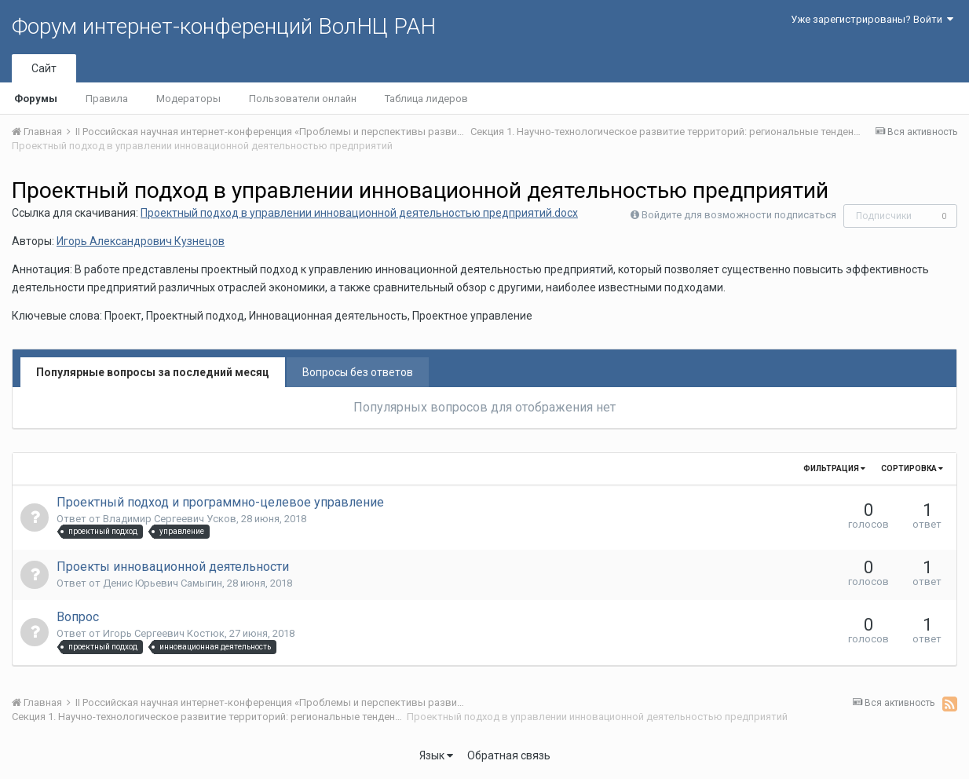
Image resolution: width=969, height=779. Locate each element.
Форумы (35, 98)
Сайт (44, 68)
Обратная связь (508, 755)
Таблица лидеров (426, 98)
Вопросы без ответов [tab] (357, 372)
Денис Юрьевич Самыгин (162, 583)
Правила (107, 98)
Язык (436, 755)
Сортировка (912, 468)
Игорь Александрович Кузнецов (141, 241)
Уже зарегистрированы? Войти (872, 19)
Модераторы (188, 98)
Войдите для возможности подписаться (739, 215)
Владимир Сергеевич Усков (169, 519)
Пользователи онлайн (303, 98)
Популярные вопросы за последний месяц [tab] (152, 372)
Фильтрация (834, 468)
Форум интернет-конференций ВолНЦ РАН (224, 26)
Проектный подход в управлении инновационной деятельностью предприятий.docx (359, 213)
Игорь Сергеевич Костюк (164, 633)
